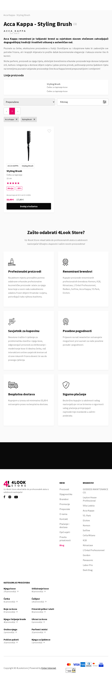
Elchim (86, 520)
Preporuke (65, 509)
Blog (62, 545)
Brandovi (64, 499)
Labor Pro (88, 565)
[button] (106, 5)
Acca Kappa (13, 165)
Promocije (65, 504)
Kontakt (64, 519)
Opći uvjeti (65, 532)
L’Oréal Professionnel (94, 550)
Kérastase (88, 545)
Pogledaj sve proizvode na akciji (56, 459)
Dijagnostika (66, 494)
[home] (14, 5)
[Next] (18, 111)
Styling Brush (27, 165)
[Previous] (6, 111)
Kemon (86, 525)
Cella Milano (89, 535)
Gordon (86, 555)
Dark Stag (88, 570)
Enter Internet (48, 668)
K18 (85, 540)
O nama (63, 514)
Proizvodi (64, 489)
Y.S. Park (87, 515)
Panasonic (88, 560)
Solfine (86, 530)
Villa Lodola (88, 505)
